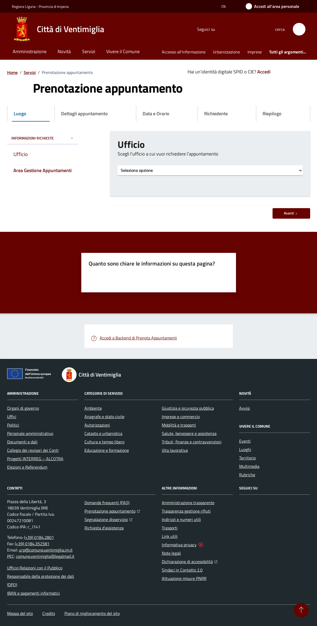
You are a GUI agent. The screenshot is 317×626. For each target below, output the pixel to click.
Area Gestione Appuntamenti (42, 170)
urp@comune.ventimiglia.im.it (46, 550)
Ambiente (93, 408)
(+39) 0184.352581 (32, 543)
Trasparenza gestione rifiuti (186, 511)
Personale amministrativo (30, 433)
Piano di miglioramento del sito (92, 613)
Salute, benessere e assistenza (189, 433)
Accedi (263, 71)
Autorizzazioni (97, 425)
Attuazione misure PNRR (184, 578)
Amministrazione (30, 51)
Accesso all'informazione (183, 52)
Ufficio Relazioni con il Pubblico (34, 568)
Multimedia (249, 466)
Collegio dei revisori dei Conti (33, 450)
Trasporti (170, 528)
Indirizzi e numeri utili (181, 519)
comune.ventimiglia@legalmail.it (45, 556)
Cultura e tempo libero (104, 442)
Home (12, 72)
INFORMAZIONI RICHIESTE (42, 138)
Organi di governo (23, 408)
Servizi (88, 51)
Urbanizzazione (226, 52)
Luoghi (245, 449)
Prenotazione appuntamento (112, 510)
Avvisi (244, 408)
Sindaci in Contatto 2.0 (182, 570)
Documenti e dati (22, 442)
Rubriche (247, 475)
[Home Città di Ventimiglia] (58, 29)
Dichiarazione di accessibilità (189, 561)
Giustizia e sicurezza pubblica (188, 408)
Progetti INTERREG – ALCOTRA (35, 458)
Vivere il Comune (123, 51)
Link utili (170, 536)
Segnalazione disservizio (108, 519)
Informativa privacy (179, 545)
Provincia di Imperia (54, 6)
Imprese (255, 52)
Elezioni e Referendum (27, 467)
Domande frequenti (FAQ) (106, 502)
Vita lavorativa (175, 450)
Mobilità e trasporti (179, 425)
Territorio (247, 458)
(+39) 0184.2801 (39, 537)
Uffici (11, 416)
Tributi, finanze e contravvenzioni (192, 442)
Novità (64, 51)
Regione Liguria (24, 6)
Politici (13, 425)
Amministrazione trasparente (188, 502)
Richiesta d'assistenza (104, 528)
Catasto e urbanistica (103, 433)
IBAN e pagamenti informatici (33, 593)
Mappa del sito (20, 613)
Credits (48, 613)
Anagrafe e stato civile (104, 416)
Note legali (171, 553)
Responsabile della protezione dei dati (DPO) (40, 580)
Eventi (245, 441)
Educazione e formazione (106, 450)
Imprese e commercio (181, 416)
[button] (299, 29)
